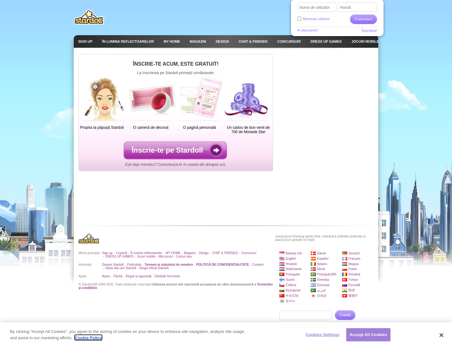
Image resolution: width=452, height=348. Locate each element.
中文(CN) (292, 295)
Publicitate (134, 264)
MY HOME (173, 253)
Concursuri (248, 253)
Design (204, 253)
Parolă (345, 7)
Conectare (363, 19)
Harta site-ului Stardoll (120, 268)
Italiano (322, 264)
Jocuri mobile (146, 256)
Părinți (118, 276)
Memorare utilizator (316, 19)
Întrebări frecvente (167, 276)
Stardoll (89, 16)
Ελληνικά (323, 285)
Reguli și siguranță (138, 276)
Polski (352, 269)
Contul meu (184, 256)
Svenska (323, 279)
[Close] (442, 336)
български (293, 290)
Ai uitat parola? (307, 30)
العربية (321, 290)
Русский (354, 285)
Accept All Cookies (368, 335)
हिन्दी (351, 290)
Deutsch (354, 253)
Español (322, 258)
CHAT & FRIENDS (225, 253)
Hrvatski (291, 264)
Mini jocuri (166, 256)
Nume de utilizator (314, 7)
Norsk (321, 269)
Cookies (258, 264)
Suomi (290, 279)
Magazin (190, 253)
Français (354, 258)
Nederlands (294, 269)
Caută (345, 315)
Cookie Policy (88, 338)
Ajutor (106, 276)
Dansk (321, 253)
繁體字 (353, 295)
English (291, 258)
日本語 (321, 295)
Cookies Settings (323, 335)
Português (293, 274)
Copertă (121, 253)
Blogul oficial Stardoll (154, 268)
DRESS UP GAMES (119, 256)
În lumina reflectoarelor (146, 253)
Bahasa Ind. (294, 253)
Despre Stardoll (113, 264)
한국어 (290, 301)
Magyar (353, 264)
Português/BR (326, 274)
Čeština (291, 285)
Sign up (107, 253)
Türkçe (353, 279)
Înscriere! (369, 31)
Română (354, 274)
